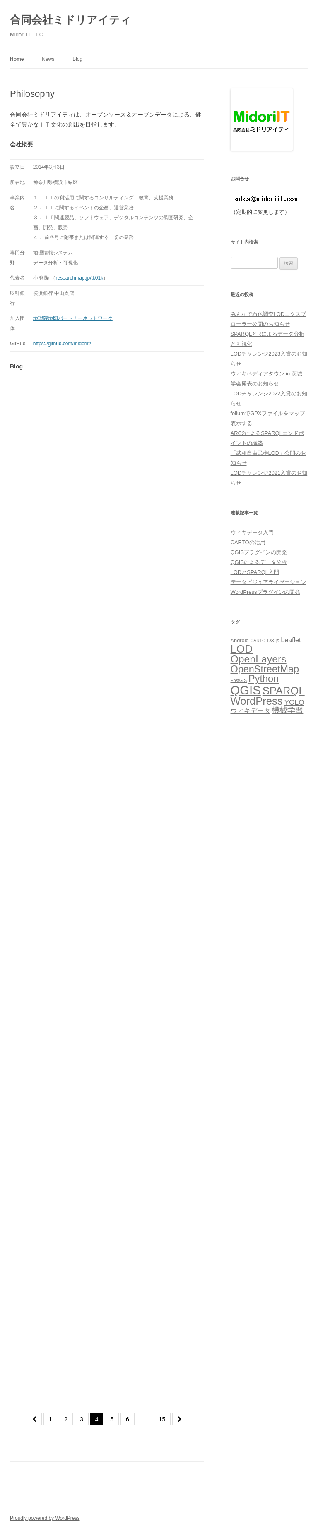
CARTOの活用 (248, 542)
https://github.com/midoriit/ (62, 344)
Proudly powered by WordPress (45, 1518)
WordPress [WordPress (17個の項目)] (257, 701)
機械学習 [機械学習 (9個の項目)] (287, 710)
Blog (77, 59)
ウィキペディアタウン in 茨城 (266, 374)
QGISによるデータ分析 (259, 562)
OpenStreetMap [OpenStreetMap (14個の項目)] (265, 669)
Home (17, 59)
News (48, 59)
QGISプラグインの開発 (259, 552)
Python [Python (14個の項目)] (263, 678)
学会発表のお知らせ (255, 383)
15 (162, 1419)
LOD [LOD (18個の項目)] (242, 649)
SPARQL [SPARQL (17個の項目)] (284, 690)
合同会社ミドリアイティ (70, 20)
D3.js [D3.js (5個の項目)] (273, 640)
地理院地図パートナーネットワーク (73, 318)
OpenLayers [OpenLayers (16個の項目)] (259, 659)
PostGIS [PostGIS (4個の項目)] (239, 680)
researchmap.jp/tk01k (79, 278)
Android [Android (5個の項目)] (240, 640)
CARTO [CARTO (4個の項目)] (258, 640)
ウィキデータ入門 (252, 532)
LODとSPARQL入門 (255, 572)
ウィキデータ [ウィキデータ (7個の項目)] (250, 710)
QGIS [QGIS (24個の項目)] (246, 690)
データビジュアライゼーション (268, 582)
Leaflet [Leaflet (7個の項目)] (291, 639)
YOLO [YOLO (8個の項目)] (294, 702)
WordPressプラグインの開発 (265, 592)
